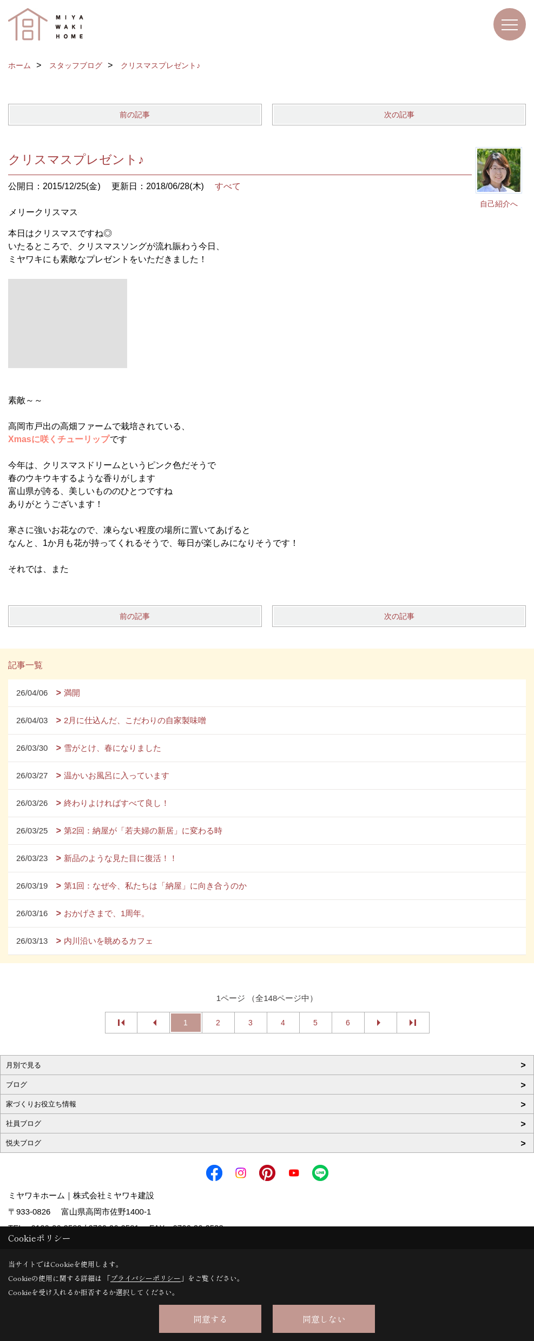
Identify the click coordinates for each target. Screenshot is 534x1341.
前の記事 (135, 114)
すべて (228, 186)
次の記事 (399, 114)
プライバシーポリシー (145, 1278)
